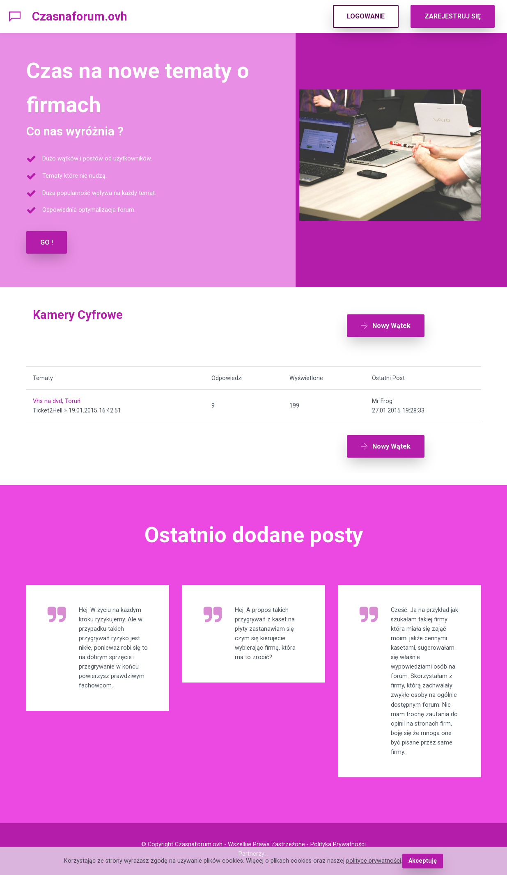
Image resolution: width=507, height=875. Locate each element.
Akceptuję (422, 860)
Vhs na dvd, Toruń (56, 401)
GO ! (46, 242)
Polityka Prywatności (338, 844)
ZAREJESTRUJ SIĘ (452, 16)
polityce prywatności (373, 860)
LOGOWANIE (366, 16)
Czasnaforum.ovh (79, 16)
